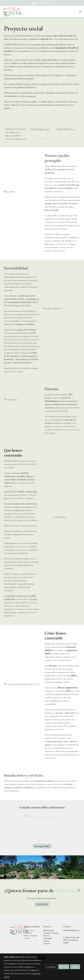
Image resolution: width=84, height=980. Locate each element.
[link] (12, 11)
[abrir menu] (80, 11)
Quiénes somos (48, 930)
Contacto (46, 943)
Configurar (51, 966)
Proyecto (46, 935)
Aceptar (75, 966)
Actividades (47, 938)
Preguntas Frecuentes (51, 933)
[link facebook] (33, 3)
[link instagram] (36, 3)
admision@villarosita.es (71, 930)
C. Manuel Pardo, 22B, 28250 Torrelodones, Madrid (71, 940)
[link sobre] (12, 930)
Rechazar (64, 966)
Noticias (46, 941)
